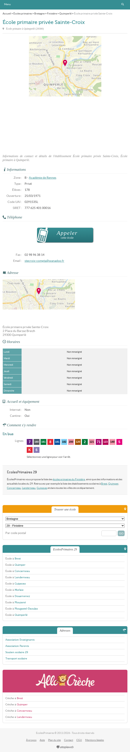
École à (13, 558)
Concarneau (14, 488)
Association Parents (17, 646)
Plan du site (54, 740)
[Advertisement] (65, 124)
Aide (42, 740)
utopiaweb (65, 747)
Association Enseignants (19, 639)
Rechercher (122, 4)
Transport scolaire (16, 658)
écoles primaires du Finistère (69, 479)
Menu (7, 4)
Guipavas (42, 488)
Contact (68, 740)
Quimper (113, 483)
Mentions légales (94, 740)
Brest (104, 483)
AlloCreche (65, 681)
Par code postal (15, 533)
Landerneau (29, 488)
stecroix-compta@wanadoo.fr (44, 260)
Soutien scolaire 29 (16, 652)
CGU (79, 740)
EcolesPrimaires (65, 4)
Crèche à (14, 698)
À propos (31, 740)
